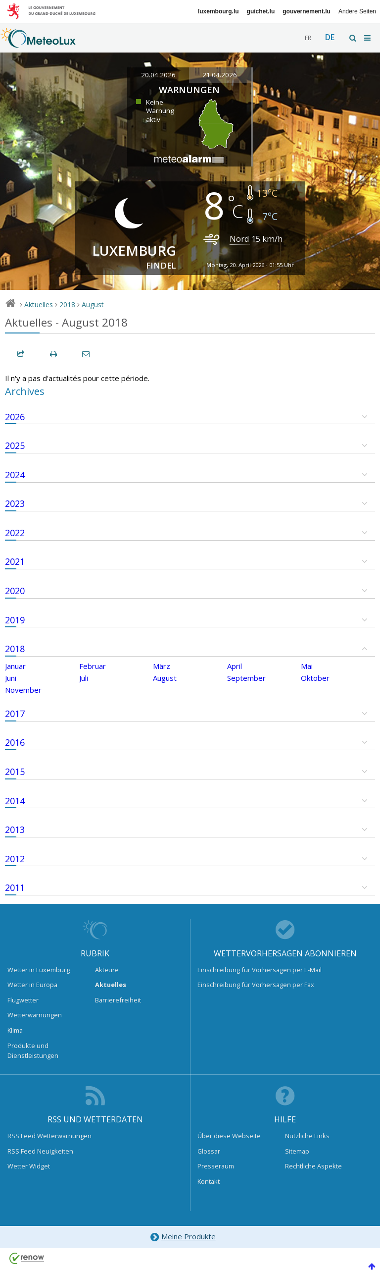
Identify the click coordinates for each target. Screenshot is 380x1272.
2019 (15, 620)
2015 (15, 771)
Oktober (315, 678)
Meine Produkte (182, 1237)
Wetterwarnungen (34, 1014)
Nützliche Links (307, 1135)
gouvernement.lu (307, 11)
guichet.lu (261, 11)
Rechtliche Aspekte (313, 1165)
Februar (92, 666)
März (161, 666)
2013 (15, 829)
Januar (15, 666)
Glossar (208, 1151)
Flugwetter (23, 999)
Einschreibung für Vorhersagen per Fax (255, 984)
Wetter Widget (28, 1165)
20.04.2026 (158, 74)
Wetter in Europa (32, 984)
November (23, 690)
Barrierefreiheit (118, 999)
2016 (15, 742)
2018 (67, 304)
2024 (15, 475)
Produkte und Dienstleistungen (32, 1050)
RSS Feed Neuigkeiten (40, 1151)
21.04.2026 (219, 74)
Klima (15, 1030)
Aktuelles (38, 304)
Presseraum (215, 1165)
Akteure (107, 969)
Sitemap (297, 1151)
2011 (15, 887)
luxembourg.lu (218, 11)
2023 (15, 503)
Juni (10, 678)
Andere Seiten (357, 11)
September (246, 678)
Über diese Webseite (229, 1135)
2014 (15, 801)
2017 (15, 713)
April (234, 666)
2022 (15, 533)
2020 (15, 591)
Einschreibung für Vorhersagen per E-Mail (259, 969)
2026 (15, 417)
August (93, 304)
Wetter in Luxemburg (38, 969)
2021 (15, 561)
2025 (15, 445)
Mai (307, 666)
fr (308, 38)
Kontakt (208, 1181)
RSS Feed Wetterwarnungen (49, 1135)
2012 (15, 859)
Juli (83, 678)
